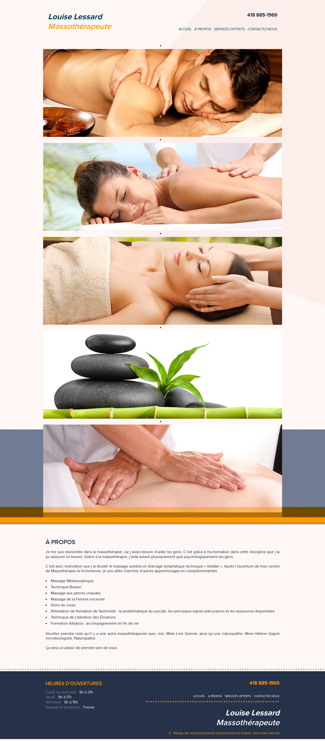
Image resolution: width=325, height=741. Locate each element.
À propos (203, 29)
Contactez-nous (262, 29)
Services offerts (229, 29)
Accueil (185, 29)
